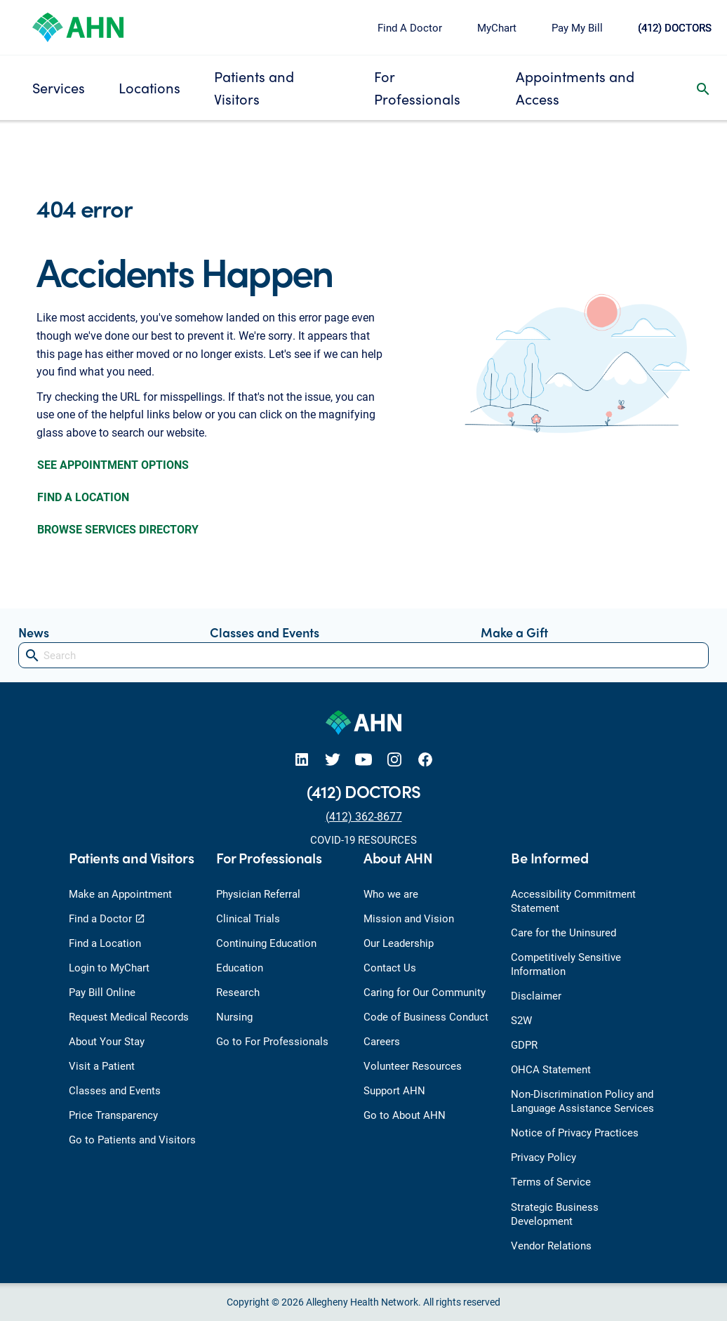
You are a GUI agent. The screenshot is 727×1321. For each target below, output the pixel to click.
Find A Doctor (410, 27)
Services (58, 87)
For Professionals (417, 87)
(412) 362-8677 (364, 816)
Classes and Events (264, 632)
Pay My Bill (577, 27)
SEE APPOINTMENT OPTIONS (113, 464)
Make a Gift (514, 632)
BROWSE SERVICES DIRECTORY (118, 529)
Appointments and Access (575, 87)
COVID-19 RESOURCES (363, 839)
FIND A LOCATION (83, 496)
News (33, 632)
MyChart (496, 27)
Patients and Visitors (254, 87)
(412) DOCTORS (675, 27)
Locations (149, 87)
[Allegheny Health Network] (78, 25)
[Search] (363, 655)
